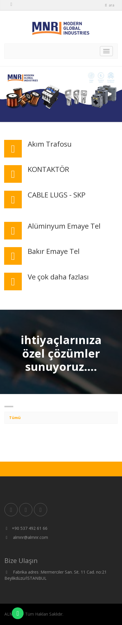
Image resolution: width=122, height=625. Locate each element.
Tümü (15, 417)
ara (109, 5)
